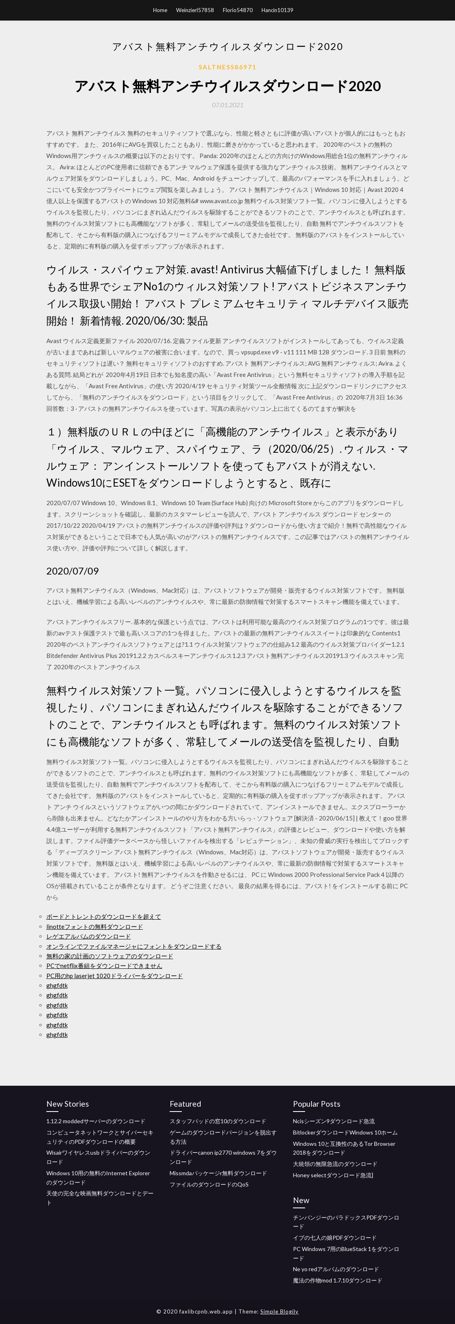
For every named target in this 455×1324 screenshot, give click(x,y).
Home (160, 10)
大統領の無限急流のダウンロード (335, 1163)
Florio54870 (238, 10)
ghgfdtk (57, 985)
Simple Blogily (279, 1311)
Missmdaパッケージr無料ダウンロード (218, 1173)
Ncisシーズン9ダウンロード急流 (334, 1121)
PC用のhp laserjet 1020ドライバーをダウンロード (114, 975)
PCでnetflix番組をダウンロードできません (104, 965)
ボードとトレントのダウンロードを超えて (103, 916)
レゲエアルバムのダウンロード (88, 936)
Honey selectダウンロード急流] (333, 1175)
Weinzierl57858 (195, 10)
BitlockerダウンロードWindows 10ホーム (345, 1132)
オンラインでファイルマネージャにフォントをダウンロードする (134, 946)
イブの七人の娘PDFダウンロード (335, 1237)
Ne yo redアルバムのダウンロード (336, 1269)
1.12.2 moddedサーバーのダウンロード (95, 1121)
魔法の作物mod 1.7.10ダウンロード (337, 1280)
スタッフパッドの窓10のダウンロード (218, 1121)
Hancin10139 (277, 10)
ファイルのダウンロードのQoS (209, 1184)
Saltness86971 (228, 67)
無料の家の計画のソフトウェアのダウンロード (109, 956)
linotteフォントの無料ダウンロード (94, 926)
